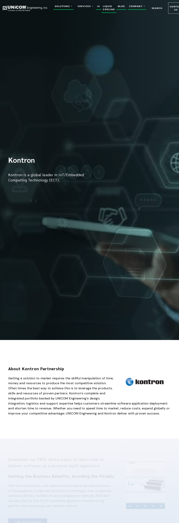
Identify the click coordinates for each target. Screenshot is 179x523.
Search (157, 8)
